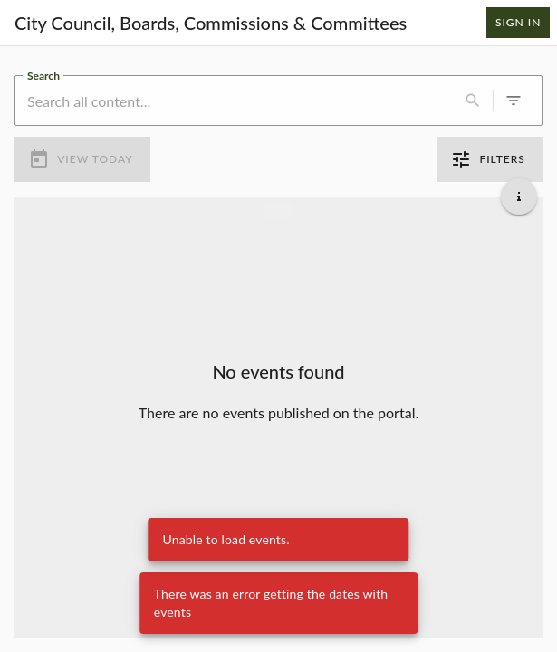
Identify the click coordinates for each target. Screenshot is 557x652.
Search (43, 74)
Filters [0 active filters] (490, 159)
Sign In (518, 22)
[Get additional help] (519, 195)
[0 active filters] (513, 100)
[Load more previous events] (278, 210)
